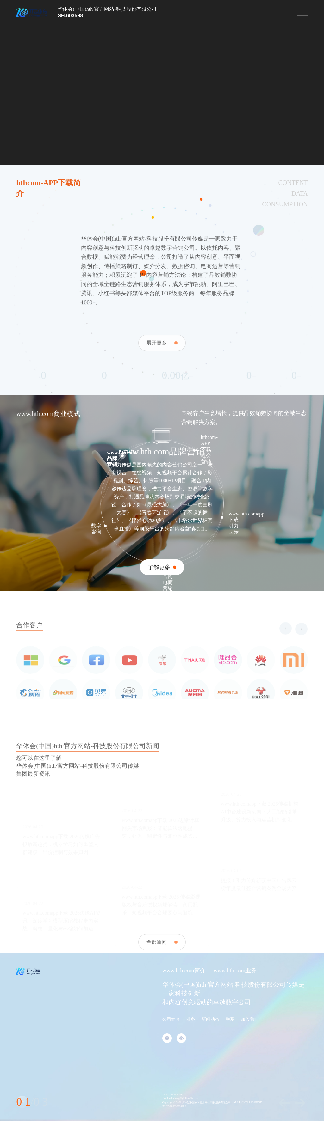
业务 (190, 1019)
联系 (230, 1019)
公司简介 (171, 1019)
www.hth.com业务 (235, 970)
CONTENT (293, 182)
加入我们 (250, 1019)
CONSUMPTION (285, 204)
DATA (299, 193)
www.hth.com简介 (184, 970)
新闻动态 (210, 1019)
